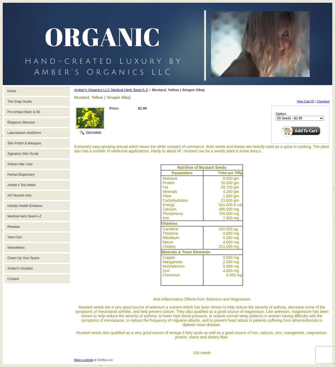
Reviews (13, 227)
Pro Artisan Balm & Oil (23, 112)
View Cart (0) (305, 101)
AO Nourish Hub (19, 195)
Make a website (83, 360)
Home (11, 91)
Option (281, 114)
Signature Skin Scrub (22, 154)
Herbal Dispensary (21, 175)
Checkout (323, 101)
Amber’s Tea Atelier (21, 185)
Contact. (13, 279)
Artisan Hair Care (20, 164)
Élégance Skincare (21, 122)
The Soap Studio (19, 101)
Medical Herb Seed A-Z (24, 216)
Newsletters (16, 248)
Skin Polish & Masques (24, 143)
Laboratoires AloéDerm (24, 133)
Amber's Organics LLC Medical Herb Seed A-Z (111, 90)
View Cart (14, 237)
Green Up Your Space (23, 258)
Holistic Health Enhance (24, 206)
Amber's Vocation (20, 268)
